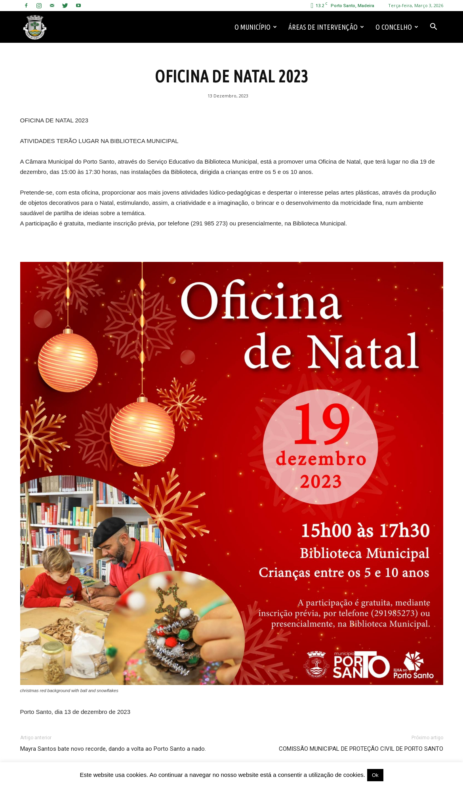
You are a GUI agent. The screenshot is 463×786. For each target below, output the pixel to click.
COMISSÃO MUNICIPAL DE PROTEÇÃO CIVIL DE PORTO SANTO (361, 748)
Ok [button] (375, 775)
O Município (255, 27)
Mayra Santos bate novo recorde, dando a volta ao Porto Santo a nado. (113, 748)
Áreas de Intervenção (326, 27)
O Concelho (396, 27)
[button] (433, 26)
